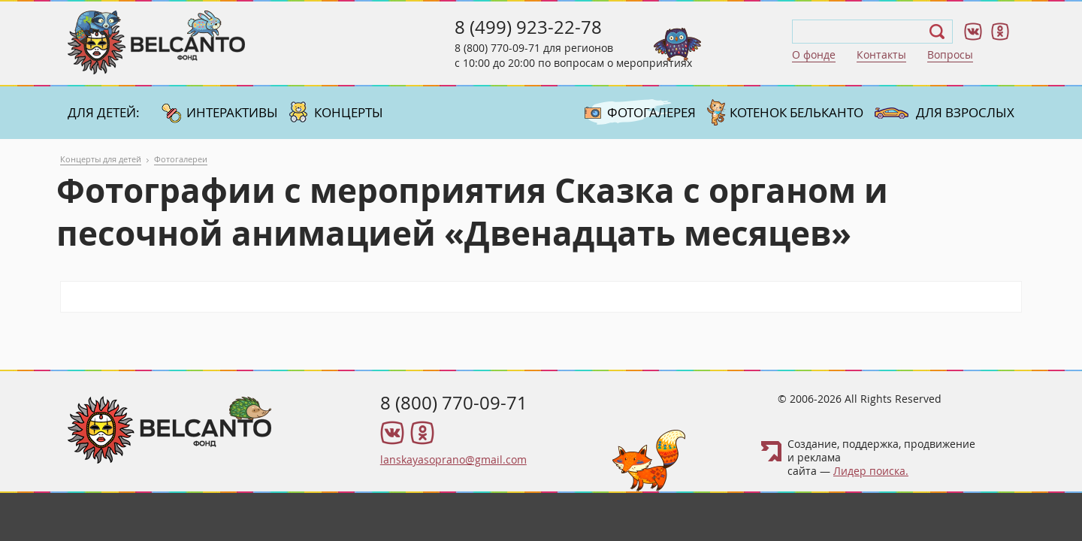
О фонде (814, 54)
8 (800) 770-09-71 (497, 48)
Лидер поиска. (870, 471)
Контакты (881, 54)
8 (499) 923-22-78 (528, 27)
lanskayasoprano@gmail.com (453, 459)
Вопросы (950, 54)
